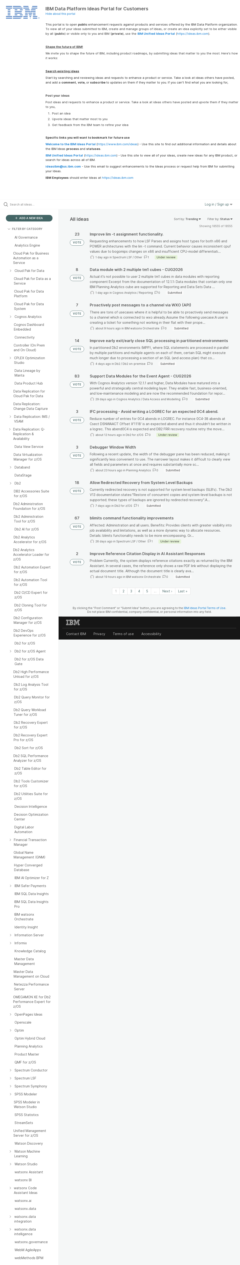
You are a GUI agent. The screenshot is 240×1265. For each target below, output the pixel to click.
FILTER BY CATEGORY (25, 229)
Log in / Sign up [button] (218, 204)
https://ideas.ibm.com (192, 33)
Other (138, 257)
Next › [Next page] (167, 591)
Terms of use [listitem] (123, 634)
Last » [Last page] (183, 591)
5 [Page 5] (147, 591)
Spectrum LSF (122, 257)
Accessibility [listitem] (151, 634)
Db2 (117, 364)
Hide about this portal (60, 13)
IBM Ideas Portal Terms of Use (204, 608)
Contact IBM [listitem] (76, 634)
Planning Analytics (138, 470)
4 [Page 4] (139, 591)
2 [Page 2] (123, 591)
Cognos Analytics (124, 292)
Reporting (146, 292)
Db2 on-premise (134, 364)
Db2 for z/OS (134, 435)
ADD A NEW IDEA (29, 218)
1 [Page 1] (116, 591)
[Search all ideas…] (31, 204)
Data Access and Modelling (161, 399)
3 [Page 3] (131, 591)
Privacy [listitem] (99, 634)
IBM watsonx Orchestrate (141, 328)
